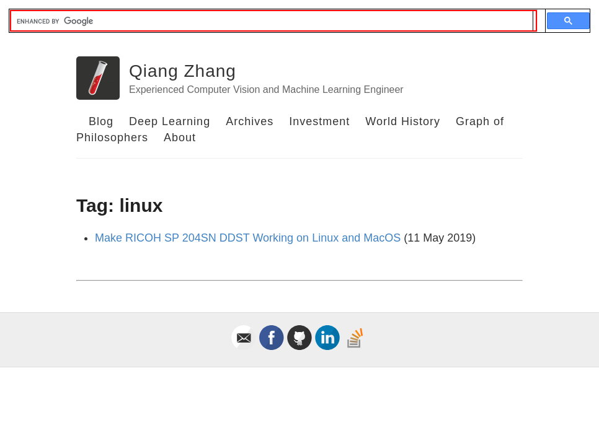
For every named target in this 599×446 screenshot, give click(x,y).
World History (402, 121)
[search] (272, 21)
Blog (101, 121)
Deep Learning (169, 121)
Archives (249, 121)
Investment (319, 121)
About (180, 137)
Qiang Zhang (182, 71)
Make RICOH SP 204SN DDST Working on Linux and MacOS (248, 238)
